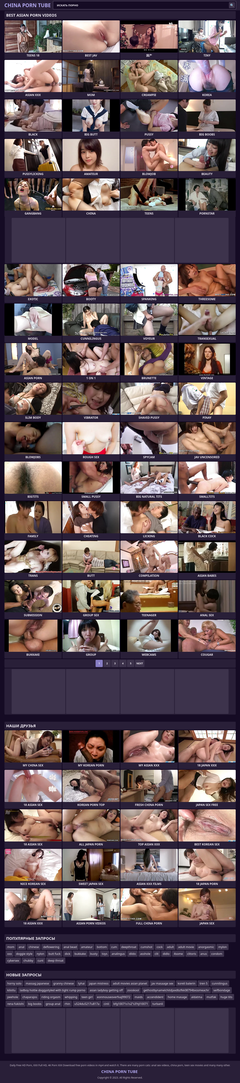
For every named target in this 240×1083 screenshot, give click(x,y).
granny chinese (63, 983)
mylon (222, 947)
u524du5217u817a (87, 1004)
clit (157, 954)
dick (67, 954)
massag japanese (37, 983)
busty (94, 954)
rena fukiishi (15, 1004)
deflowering (51, 947)
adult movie (186, 947)
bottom (102, 947)
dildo (132, 954)
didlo (166, 954)
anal (21, 947)
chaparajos (29, 997)
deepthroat (128, 947)
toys (104, 954)
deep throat (56, 961)
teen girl (87, 997)
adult (170, 947)
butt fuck (54, 954)
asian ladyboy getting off (106, 990)
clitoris (191, 954)
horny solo (14, 983)
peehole (12, 997)
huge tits (226, 997)
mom (10, 947)
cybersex (13, 961)
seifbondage (221, 990)
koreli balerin (186, 983)
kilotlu (11, 990)
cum (114, 947)
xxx (9, 954)
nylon (40, 954)
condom (216, 954)
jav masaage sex (162, 983)
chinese (34, 947)
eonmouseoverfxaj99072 (113, 997)
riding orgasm (50, 997)
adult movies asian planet (130, 983)
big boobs (35, 1004)
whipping (71, 997)
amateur (87, 947)
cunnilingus (219, 983)
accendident (155, 997)
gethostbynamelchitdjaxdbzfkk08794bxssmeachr (176, 990)
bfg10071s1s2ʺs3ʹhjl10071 (130, 1004)
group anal (53, 1004)
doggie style (24, 954)
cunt (40, 961)
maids (139, 997)
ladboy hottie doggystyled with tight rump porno (52, 990)
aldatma (196, 997)
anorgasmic (206, 947)
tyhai (81, 983)
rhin (67, 1004)
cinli (106, 1004)
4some (178, 954)
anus (203, 954)
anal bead (70, 947)
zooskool (133, 990)
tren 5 (203, 983)
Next (139, 663)
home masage (177, 997)
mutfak (211, 997)
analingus (118, 954)
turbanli (157, 1004)
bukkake (80, 954)
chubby (28, 961)
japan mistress (98, 983)
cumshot (146, 947)
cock (160, 947)
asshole (145, 954)
